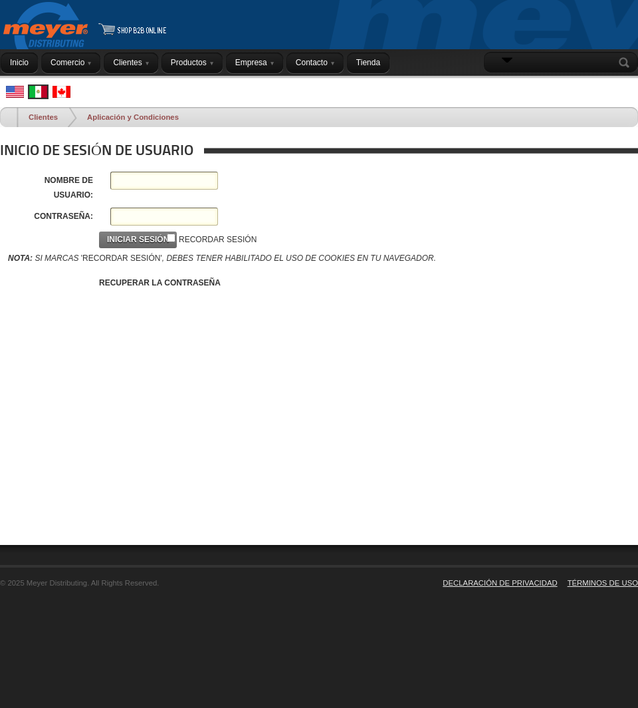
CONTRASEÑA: (63, 216)
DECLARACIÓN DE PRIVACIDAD (500, 583)
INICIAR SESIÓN (604, 88)
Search (627, 62)
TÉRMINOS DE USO (603, 583)
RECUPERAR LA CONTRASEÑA (160, 282)
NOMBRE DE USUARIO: (69, 188)
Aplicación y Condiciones (133, 117)
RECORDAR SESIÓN (218, 239)
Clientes (43, 117)
